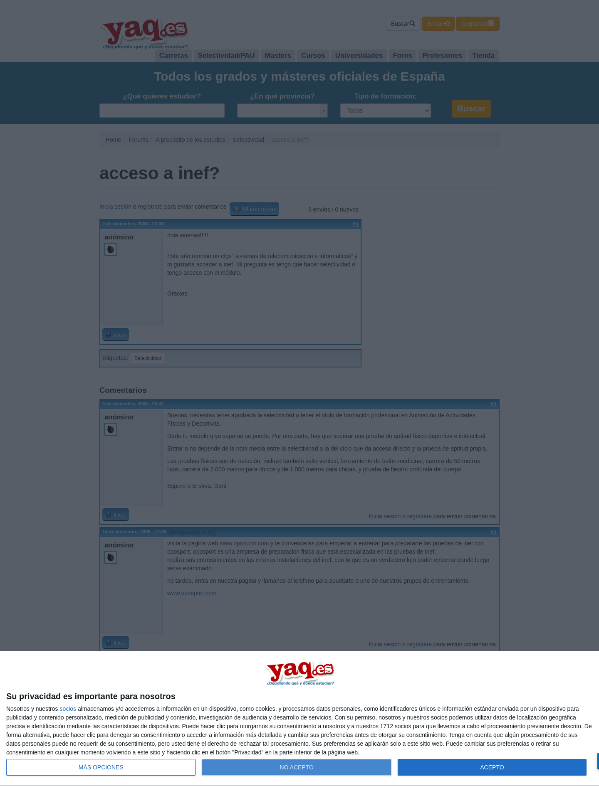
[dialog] (299, 718)
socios (67, 709)
